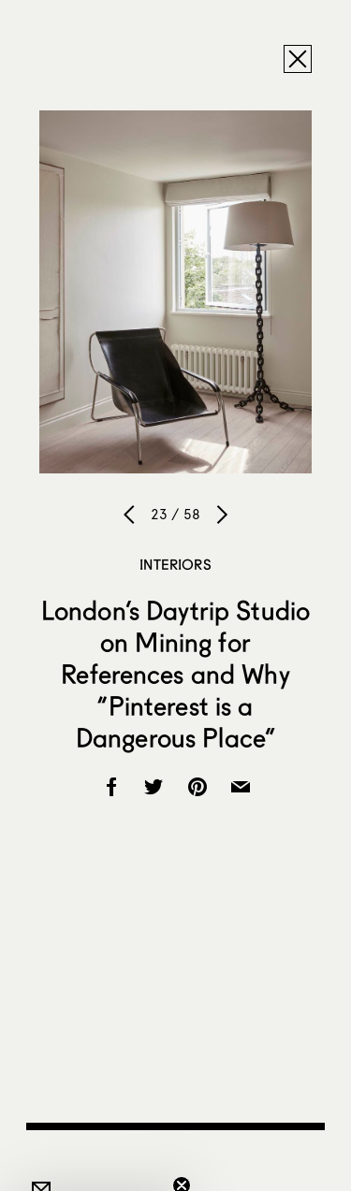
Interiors (175, 564)
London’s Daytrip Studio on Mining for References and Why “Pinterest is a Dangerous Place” (175, 673)
